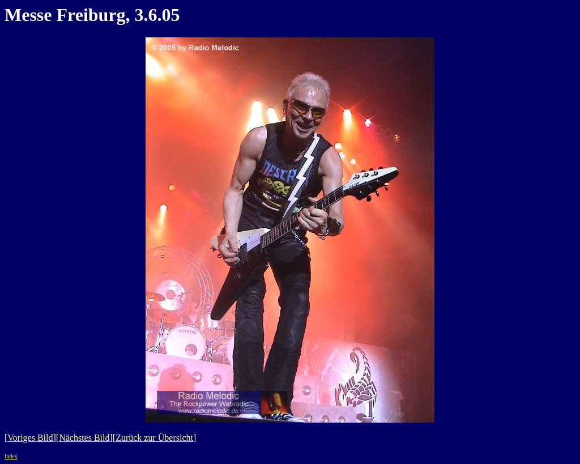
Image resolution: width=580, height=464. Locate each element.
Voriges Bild (30, 437)
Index (11, 456)
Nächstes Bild (84, 437)
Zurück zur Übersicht (154, 437)
